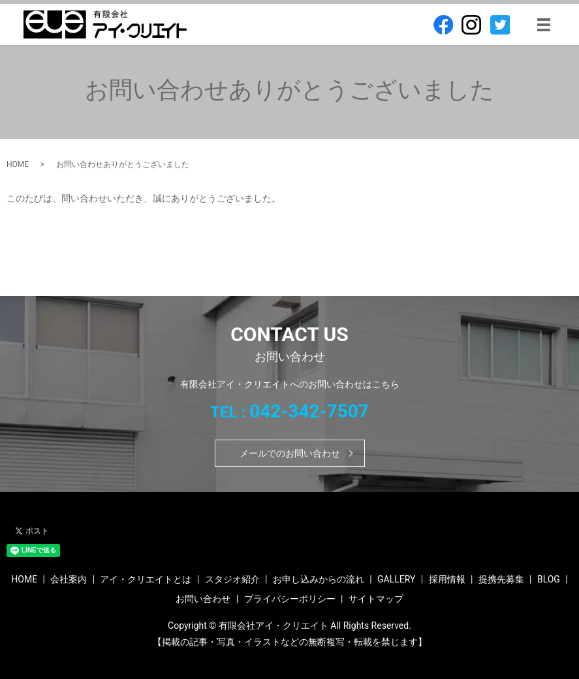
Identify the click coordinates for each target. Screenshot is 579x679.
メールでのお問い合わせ (290, 453)
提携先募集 (501, 579)
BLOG (548, 579)
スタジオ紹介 (232, 579)
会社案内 (68, 579)
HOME (18, 164)
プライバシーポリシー (290, 599)
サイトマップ (376, 599)
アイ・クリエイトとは (145, 579)
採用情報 (447, 579)
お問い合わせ (203, 599)
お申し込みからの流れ (318, 579)
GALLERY (396, 579)
